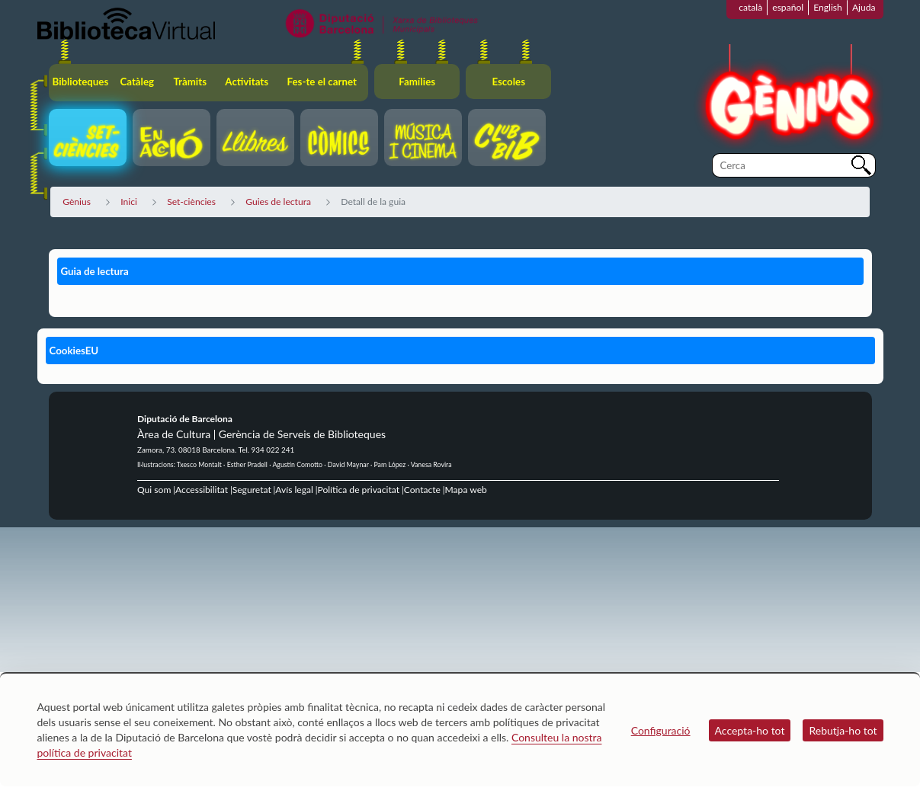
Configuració (661, 730)
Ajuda (864, 7)
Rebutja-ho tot (843, 730)
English (827, 7)
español (787, 7)
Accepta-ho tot (750, 730)
